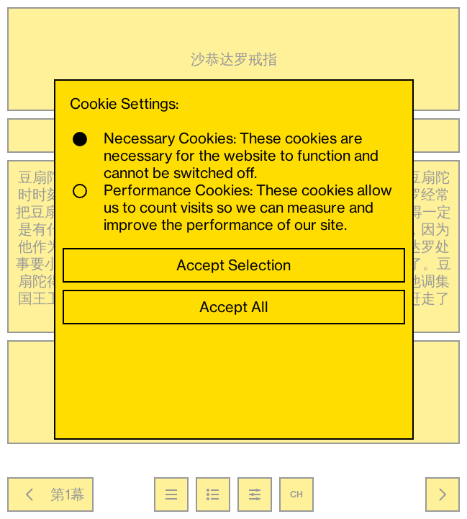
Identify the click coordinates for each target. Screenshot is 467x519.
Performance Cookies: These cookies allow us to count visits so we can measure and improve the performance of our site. (232, 208)
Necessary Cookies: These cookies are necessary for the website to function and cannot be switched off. (225, 156)
